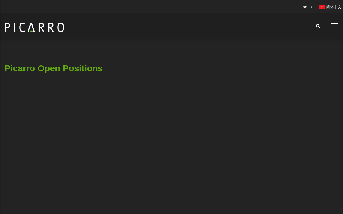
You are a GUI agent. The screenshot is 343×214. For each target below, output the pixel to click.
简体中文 (330, 7)
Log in (306, 6)
